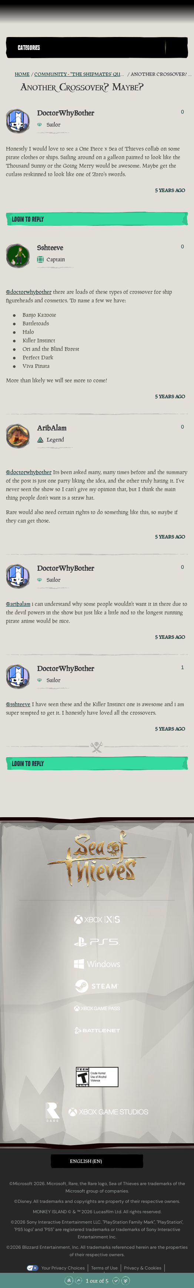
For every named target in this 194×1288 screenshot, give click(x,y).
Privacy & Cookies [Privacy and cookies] (142, 1268)
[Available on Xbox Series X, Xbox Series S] (97, 920)
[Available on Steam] (97, 987)
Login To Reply (28, 219)
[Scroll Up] (78, 1280)
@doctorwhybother (28, 291)
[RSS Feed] (10, 74)
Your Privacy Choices (63, 1268)
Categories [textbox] (29, 47)
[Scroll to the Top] (68, 1280)
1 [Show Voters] (182, 667)
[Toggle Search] (176, 47)
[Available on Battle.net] (97, 1031)
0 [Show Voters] (182, 112)
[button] (90, 47)
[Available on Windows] (97, 965)
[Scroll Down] (116, 1280)
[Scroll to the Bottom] (125, 1280)
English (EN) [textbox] (86, 1161)
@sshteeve (18, 704)
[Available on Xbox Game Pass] (97, 1009)
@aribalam (18, 603)
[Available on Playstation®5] (97, 943)
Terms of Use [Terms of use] (104, 1268)
